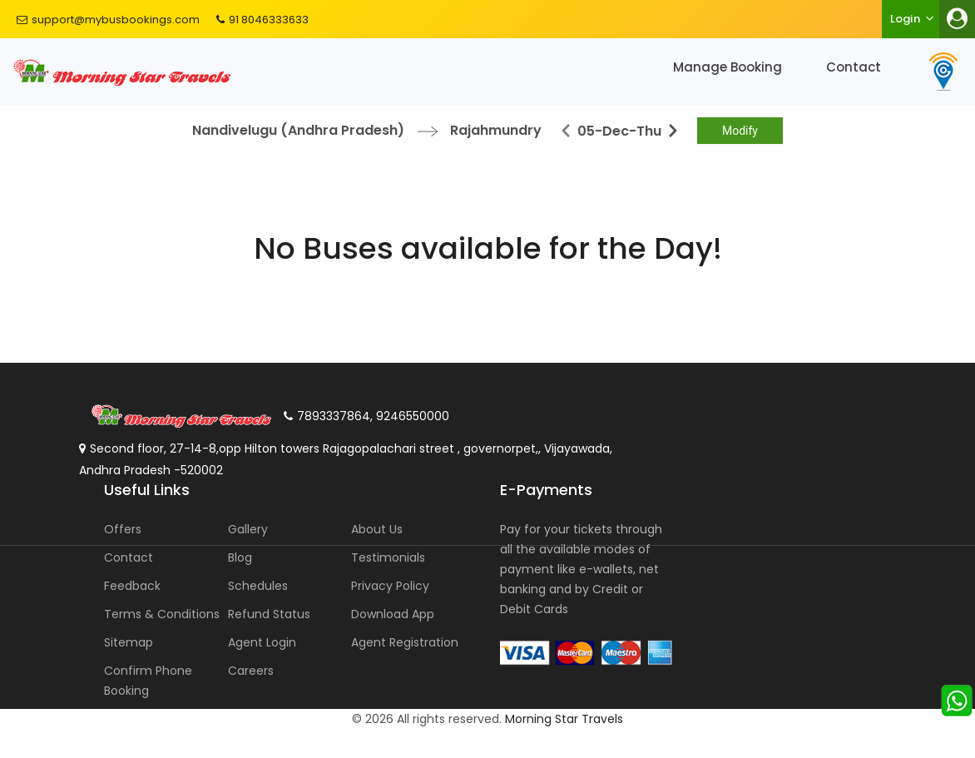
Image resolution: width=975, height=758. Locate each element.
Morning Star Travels (564, 719)
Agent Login (262, 642)
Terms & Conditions (162, 614)
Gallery (248, 529)
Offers (122, 529)
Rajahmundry (496, 130)
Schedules (258, 585)
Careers (251, 670)
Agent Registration (404, 642)
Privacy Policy (390, 585)
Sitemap (128, 642)
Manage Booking (727, 67)
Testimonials (388, 557)
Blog (240, 557)
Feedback (132, 585)
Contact (853, 67)
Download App (392, 614)
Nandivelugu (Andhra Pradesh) (298, 130)
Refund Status (269, 614)
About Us (377, 529)
